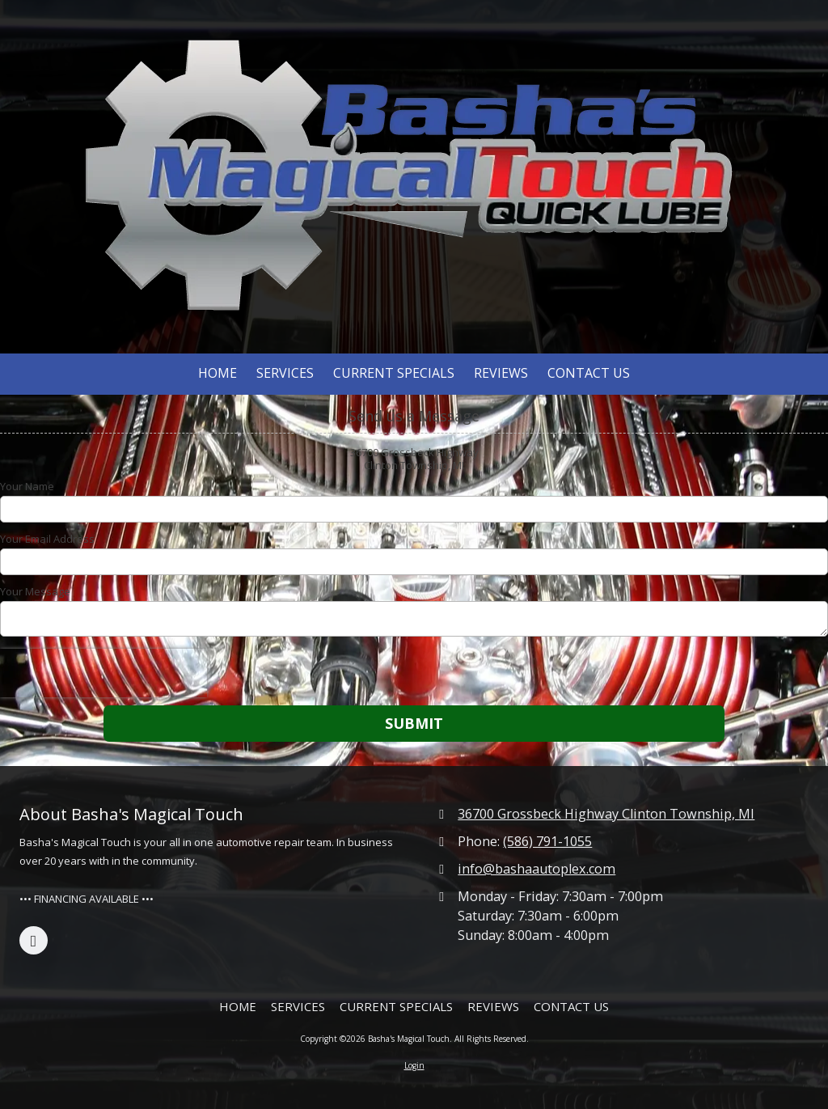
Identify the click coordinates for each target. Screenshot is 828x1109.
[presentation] (103, 673)
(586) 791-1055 (547, 841)
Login (414, 1065)
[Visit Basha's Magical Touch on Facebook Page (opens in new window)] (33, 940)
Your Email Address (47, 538)
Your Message (35, 591)
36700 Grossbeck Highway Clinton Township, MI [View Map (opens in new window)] (606, 814)
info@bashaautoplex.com (536, 869)
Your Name (27, 486)
